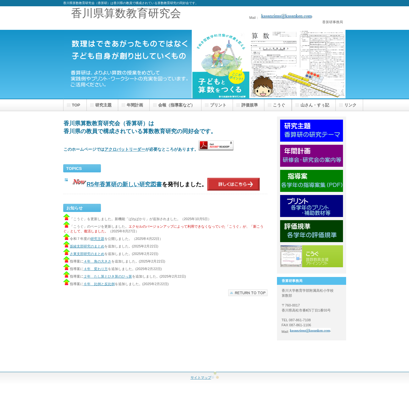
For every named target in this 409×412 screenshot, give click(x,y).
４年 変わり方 (96, 269)
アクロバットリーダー (124, 149)
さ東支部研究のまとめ (87, 254)
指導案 (311, 181)
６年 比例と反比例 (99, 284)
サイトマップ (205, 377)
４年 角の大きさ (97, 261)
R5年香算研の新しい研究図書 (124, 184)
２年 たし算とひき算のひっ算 (108, 276)
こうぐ (311, 256)
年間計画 (311, 156)
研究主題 (97, 239)
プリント (311, 206)
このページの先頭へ (248, 293)
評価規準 (311, 231)
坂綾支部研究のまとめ (83, 246)
